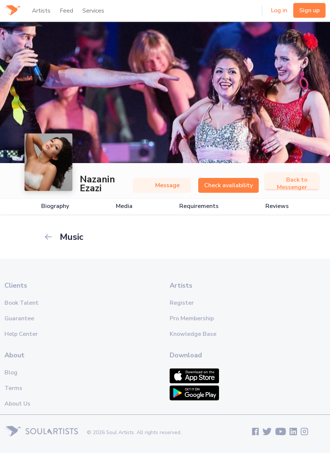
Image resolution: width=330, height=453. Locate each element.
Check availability (228, 185)
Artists (41, 11)
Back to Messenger (292, 183)
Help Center (21, 334)
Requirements (199, 206)
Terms (13, 388)
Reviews (277, 206)
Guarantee (19, 318)
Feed (66, 11)
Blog (10, 372)
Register (182, 303)
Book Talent (21, 303)
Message (162, 185)
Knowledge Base (193, 334)
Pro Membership (192, 318)
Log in (279, 10)
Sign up (309, 10)
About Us (17, 403)
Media (124, 206)
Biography (55, 206)
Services (93, 11)
